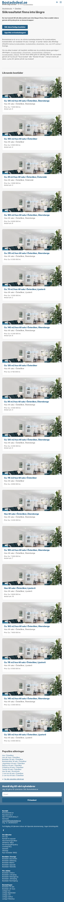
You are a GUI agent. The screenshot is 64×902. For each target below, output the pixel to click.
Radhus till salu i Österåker (12, 765)
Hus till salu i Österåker (14, 142)
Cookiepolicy (7, 846)
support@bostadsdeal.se (11, 821)
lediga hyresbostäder (17, 44)
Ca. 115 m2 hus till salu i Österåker (20, 478)
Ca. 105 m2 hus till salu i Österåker (20, 139)
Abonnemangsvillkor (9, 841)
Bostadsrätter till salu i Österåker (14, 761)
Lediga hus (6, 891)
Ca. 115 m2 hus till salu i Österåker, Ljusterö (25, 662)
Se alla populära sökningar (14, 779)
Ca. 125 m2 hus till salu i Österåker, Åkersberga (26, 101)
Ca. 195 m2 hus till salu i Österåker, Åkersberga (27, 550)
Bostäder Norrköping (10, 881)
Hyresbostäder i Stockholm (21, 52)
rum (50, 44)
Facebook (3, 830)
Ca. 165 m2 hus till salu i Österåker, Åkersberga (27, 215)
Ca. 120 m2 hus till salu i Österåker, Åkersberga (27, 439)
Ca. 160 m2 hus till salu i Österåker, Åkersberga (27, 626)
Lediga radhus (7, 897)
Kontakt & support (9, 839)
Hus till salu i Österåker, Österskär (19, 180)
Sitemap (5, 851)
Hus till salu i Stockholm (11, 771)
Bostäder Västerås (9, 867)
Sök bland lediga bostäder (15, 27)
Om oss (5, 837)
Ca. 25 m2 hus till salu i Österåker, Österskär (25, 177)
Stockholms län (7, 8)
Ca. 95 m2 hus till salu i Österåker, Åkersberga (26, 401)
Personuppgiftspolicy (10, 844)
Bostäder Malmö (8, 863)
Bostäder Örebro (8, 873)
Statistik (5, 849)
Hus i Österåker (8, 755)
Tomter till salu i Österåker (12, 769)
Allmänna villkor (8, 843)
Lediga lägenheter (9, 893)
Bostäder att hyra (8, 889)
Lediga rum (6, 895)
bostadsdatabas (28, 4)
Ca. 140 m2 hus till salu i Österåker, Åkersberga (27, 327)
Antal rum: (8, 109)
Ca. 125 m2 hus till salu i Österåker (20, 365)
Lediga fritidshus (8, 899)
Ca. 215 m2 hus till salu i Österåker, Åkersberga (26, 253)
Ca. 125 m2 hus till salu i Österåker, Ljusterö (25, 734)
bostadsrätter (31, 44)
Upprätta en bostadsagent (15, 33)
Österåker (18, 8)
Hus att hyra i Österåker (11, 757)
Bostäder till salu (8, 887)
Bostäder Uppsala (8, 865)
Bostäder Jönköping (9, 879)
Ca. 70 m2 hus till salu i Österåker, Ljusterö (24, 289)
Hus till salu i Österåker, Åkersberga (19, 104)
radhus (57, 44)
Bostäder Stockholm (9, 859)
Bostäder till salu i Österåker (12, 759)
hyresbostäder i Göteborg (41, 52)
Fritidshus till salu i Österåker (12, 767)
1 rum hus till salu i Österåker (12, 773)
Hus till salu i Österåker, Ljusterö (18, 292)
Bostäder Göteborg (9, 861)
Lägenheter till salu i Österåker (13, 763)
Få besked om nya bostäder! (57, 2)
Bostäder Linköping (9, 875)
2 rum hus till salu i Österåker (13, 775)
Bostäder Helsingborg (10, 877)
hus (46, 44)
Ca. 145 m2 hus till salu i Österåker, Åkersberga (27, 698)
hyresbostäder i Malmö (10, 54)
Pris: (6, 107)
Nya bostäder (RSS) (9, 853)
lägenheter (40, 44)
